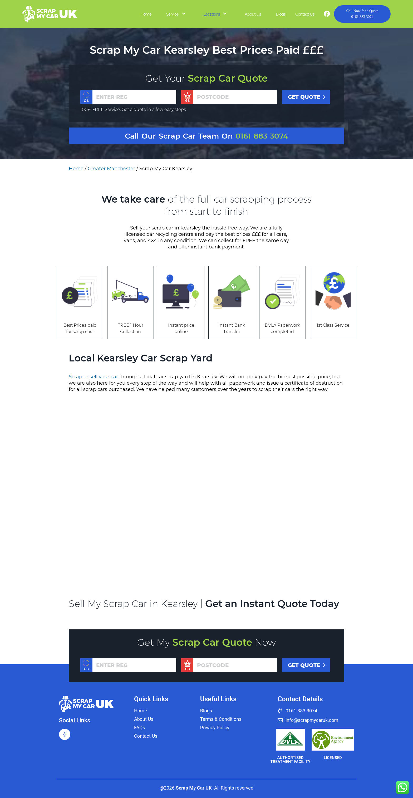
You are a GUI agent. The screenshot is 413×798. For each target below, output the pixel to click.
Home (145, 14)
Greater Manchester (111, 169)
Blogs (280, 14)
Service (172, 14)
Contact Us (304, 14)
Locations (211, 14)
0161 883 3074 (362, 13)
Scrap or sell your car (93, 377)
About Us (253, 14)
